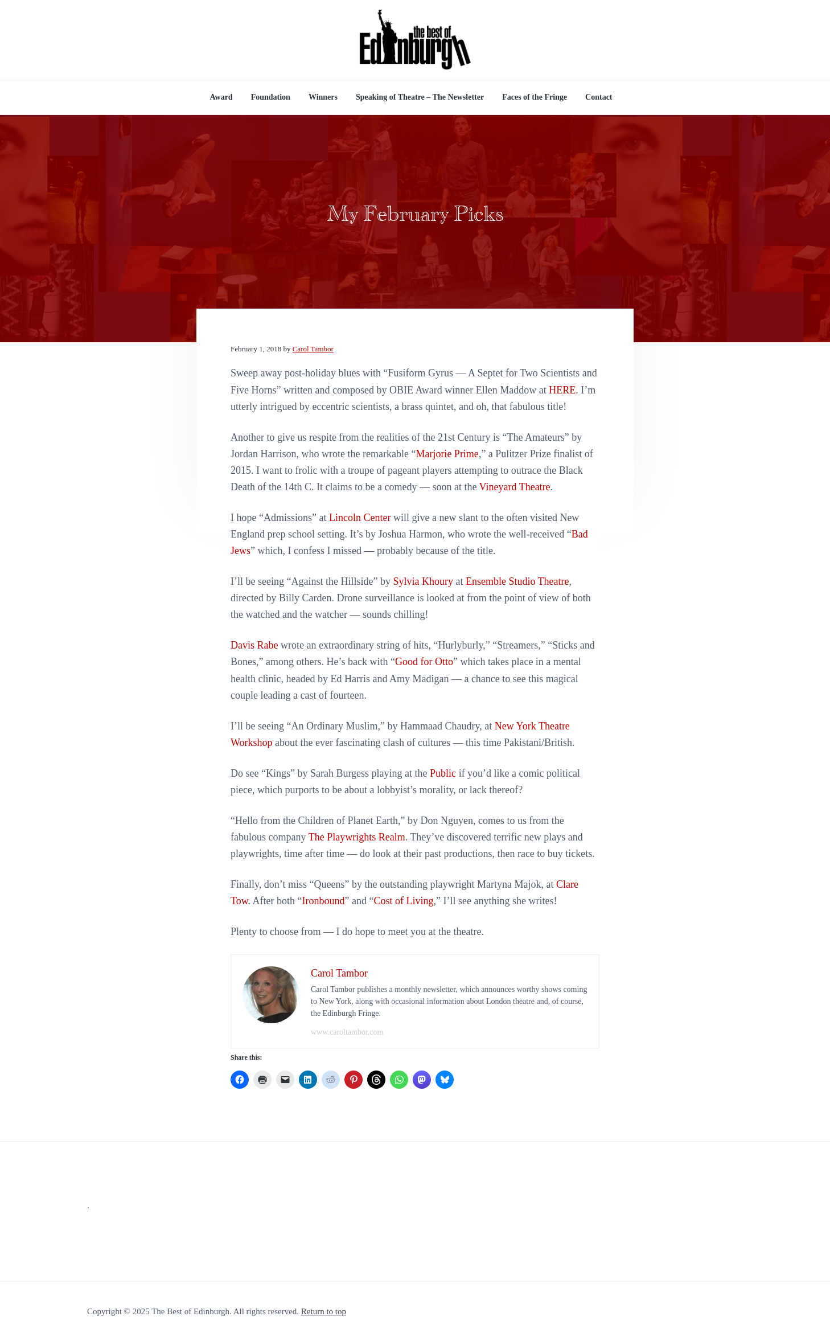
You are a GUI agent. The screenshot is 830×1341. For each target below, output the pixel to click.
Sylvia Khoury (423, 581)
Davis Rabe (254, 645)
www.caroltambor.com (347, 1032)
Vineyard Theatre (514, 487)
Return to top (323, 1311)
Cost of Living (404, 901)
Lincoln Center (360, 517)
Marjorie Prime (447, 454)
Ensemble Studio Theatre (517, 581)
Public (443, 773)
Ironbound (323, 901)
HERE (562, 390)
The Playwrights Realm (357, 837)
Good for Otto (424, 661)
